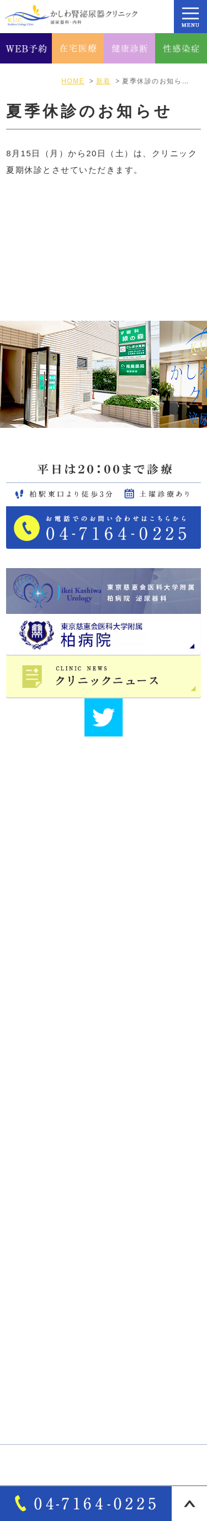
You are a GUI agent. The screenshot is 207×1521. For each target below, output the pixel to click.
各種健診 (32, 1390)
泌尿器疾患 (36, 1294)
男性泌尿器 (36, 1256)
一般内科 (32, 1313)
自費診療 (32, 1352)
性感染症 (32, 1409)
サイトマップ (41, 1163)
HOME (28, 1068)
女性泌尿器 (36, 1275)
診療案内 (32, 1237)
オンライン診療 (45, 1332)
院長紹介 (32, 1125)
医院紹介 (32, 1087)
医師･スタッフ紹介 (52, 1144)
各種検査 (32, 1370)
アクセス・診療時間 (54, 1106)
